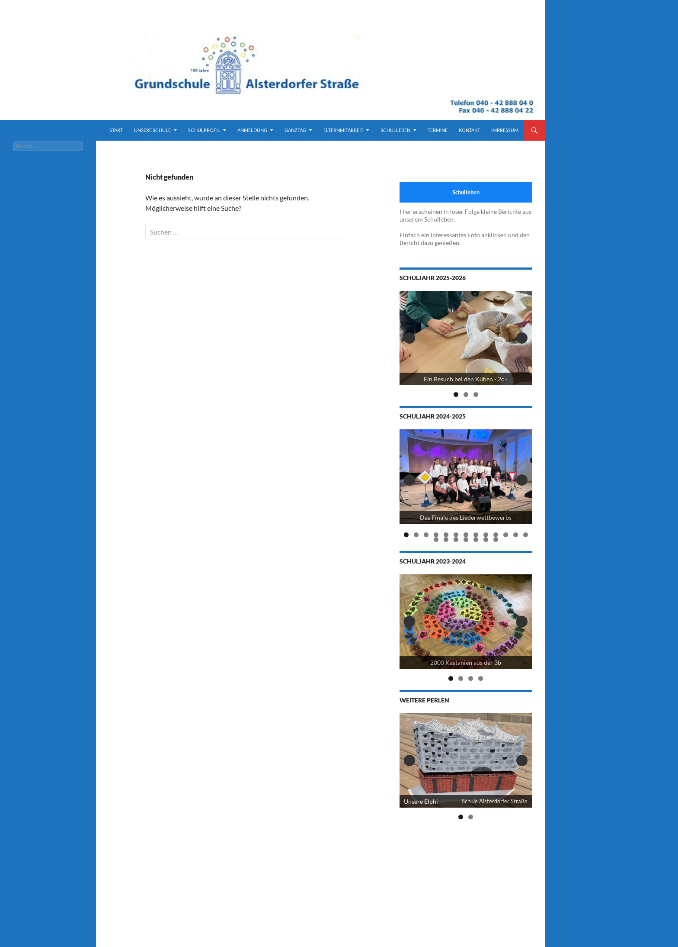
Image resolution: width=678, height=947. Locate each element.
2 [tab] (466, 394)
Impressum (504, 130)
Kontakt (469, 130)
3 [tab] (475, 394)
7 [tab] (466, 534)
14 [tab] (436, 539)
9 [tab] (485, 534)
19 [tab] (486, 539)
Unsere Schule (152, 130)
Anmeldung (252, 130)
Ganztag (295, 130)
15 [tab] (446, 539)
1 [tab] (456, 394)
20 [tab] (496, 539)
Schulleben (395, 130)
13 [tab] (526, 534)
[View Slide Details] (466, 338)
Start (116, 130)
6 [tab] (456, 534)
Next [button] (522, 338)
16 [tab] (456, 539)
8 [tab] (475, 534)
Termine (438, 130)
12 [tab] (516, 534)
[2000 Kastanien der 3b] (466, 621)
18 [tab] (476, 539)
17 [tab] (466, 539)
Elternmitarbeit (343, 130)
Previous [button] (409, 338)
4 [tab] (436, 534)
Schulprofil (204, 130)
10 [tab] (496, 534)
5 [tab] (446, 534)
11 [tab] (506, 534)
